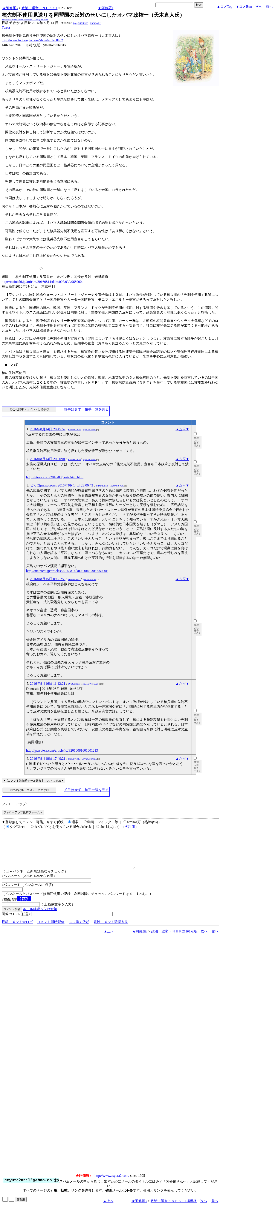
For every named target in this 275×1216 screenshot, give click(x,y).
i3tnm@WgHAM (90, 684)
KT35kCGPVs (74, 429)
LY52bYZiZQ (74, 684)
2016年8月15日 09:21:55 (48, 579)
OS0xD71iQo (74, 759)
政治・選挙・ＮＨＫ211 (39, 8)
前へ (269, 6)
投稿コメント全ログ (17, 929)
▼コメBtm (244, 6)
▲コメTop (224, 6)
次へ (258, 6)
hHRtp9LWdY (74, 579)
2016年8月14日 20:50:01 (48, 459)
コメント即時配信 (50, 929)
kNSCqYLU (95, 23)
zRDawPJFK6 (102, 486)
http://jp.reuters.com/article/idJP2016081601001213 (62, 750)
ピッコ (43, 485)
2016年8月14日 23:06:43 (75, 485)
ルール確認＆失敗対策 (40, 917)
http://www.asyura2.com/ (112, 1183)
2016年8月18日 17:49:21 (48, 758)
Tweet (6, 27)
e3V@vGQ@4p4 (89, 759)
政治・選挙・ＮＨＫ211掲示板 (174, 939)
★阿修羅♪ (10, 8)
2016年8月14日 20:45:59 (48, 429)
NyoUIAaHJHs (89, 429)
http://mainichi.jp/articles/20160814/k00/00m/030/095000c (67, 571)
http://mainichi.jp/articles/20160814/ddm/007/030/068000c (42, 282)
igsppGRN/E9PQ (80, 23)
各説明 (130, 827)
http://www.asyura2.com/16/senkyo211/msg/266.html (25, 19)
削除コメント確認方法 (111, 929)
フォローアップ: (14, 804)
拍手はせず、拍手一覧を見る (86, 409)
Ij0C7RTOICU (89, 579)
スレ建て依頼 (79, 929)
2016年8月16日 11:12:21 (47, 683)
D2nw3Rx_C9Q (117, 486)
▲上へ (109, 939)
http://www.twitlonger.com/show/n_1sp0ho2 (32, 40)
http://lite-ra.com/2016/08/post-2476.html (55, 477)
